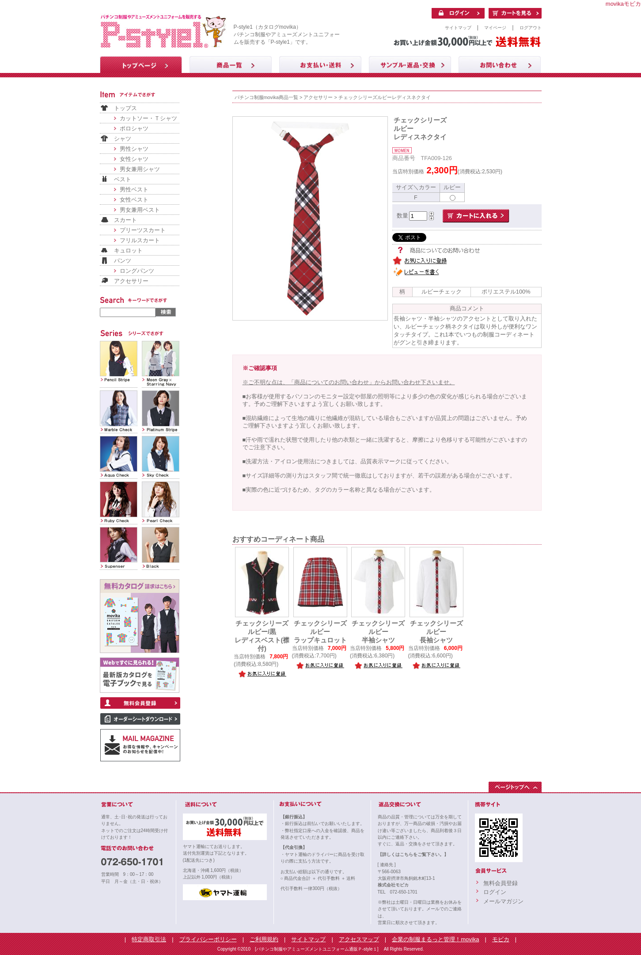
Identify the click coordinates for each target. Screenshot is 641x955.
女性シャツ (134, 159)
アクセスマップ (359, 939)
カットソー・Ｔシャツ (148, 118)
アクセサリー (131, 281)
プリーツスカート (143, 230)
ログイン (494, 892)
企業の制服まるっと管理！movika (435, 939)
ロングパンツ (137, 270)
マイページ (495, 27)
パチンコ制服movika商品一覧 (266, 97)
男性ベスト (134, 189)
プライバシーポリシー (208, 939)
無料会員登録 (500, 883)
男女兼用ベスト (140, 209)
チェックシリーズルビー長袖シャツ (436, 632)
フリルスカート (140, 240)
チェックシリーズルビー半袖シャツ (378, 632)
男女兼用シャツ (140, 169)
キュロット (128, 250)
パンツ (122, 260)
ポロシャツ (134, 128)
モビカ (500, 939)
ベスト (122, 179)
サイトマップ (458, 27)
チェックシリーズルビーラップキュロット (320, 632)
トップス (125, 108)
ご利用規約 (264, 939)
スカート (125, 220)
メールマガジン (503, 901)
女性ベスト (134, 199)
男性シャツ (134, 148)
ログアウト (531, 27)
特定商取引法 (149, 939)
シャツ (122, 138)
